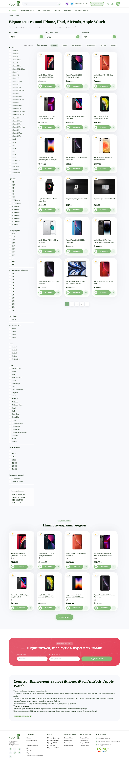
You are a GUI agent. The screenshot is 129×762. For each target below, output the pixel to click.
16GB (12, 454)
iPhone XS (14, 78)
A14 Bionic (14, 216)
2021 (12, 304)
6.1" (12, 246)
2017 (12, 292)
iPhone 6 (13, 51)
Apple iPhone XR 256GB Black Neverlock (48, 282)
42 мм (12, 335)
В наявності (14, 478)
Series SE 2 (14, 359)
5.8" (12, 243)
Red (12, 411)
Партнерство (30, 753)
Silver (12, 420)
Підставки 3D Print (53, 748)
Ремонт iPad (68, 740)
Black (12, 371)
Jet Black (13, 399)
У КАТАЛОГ (64, 617)
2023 (12, 310)
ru (108, 4)
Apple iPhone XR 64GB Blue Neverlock (75, 241)
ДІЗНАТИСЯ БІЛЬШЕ (22, 716)
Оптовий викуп (84, 745)
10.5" (12, 264)
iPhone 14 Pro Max (17, 127)
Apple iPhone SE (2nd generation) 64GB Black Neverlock (102, 117)
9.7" (12, 258)
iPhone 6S (14, 54)
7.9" (12, 255)
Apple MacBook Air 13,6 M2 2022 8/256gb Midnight (75, 282)
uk (112, 4)
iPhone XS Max (15, 81)
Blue (12, 375)
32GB (12, 457)
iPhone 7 (13, 57)
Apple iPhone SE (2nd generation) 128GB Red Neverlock (46, 76)
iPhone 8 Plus (15, 66)
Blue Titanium (15, 378)
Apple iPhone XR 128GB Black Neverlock (76, 158)
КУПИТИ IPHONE (18, 494)
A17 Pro (13, 225)
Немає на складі (16, 481)
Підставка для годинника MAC (76, 199)
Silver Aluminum (16, 423)
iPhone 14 (13, 118)
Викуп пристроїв (44, 10)
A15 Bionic (14, 219)
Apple (12, 319)
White (12, 438)
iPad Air (13, 164)
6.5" (12, 249)
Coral (12, 381)
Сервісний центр (27, 10)
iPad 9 (12, 157)
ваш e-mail (54, 655)
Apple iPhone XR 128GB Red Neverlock (103, 282)
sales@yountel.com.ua (103, 745)
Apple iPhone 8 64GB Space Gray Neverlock (75, 117)
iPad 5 (12, 145)
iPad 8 (12, 154)
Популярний (54, 45)
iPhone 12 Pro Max (17, 100)
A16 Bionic (14, 222)
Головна (11, 15)
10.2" (12, 261)
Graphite (13, 393)
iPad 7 (12, 151)
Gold (12, 387)
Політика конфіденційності (35, 755)
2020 (12, 301)
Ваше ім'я (21, 655)
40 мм (12, 332)
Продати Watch (84, 743)
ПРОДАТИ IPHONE (19, 497)
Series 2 (13, 350)
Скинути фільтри (29, 45)
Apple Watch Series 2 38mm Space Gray (47, 200)
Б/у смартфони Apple (53, 738)
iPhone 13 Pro (15, 109)
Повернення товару (32, 745)
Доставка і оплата (81, 10)
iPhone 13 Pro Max (17, 112)
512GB (13, 469)
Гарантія (29, 743)
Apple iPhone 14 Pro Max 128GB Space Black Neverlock (104, 241)
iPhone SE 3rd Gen (16, 115)
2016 (12, 289)
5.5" (12, 240)
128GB (13, 463)
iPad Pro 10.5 (15, 173)
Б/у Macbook (51, 745)
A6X (12, 185)
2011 (12, 274)
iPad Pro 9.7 (14, 170)
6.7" (12, 252)
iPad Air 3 (14, 167)
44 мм (12, 338)
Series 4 (13, 356)
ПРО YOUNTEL (17, 500)
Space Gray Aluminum (18, 432)
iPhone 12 (13, 94)
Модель (85, 32)
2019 (12, 298)
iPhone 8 (13, 63)
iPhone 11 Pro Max (17, 90)
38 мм (12, 329)
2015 (12, 286)
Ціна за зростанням (76, 45)
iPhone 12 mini (15, 97)
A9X (12, 197)
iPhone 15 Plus (15, 133)
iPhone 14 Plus (15, 121)
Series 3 (13, 353)
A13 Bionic (14, 212)
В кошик (45, 86)
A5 (11, 182)
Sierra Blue (14, 417)
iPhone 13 (13, 103)
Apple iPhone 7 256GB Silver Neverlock (48, 241)
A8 (11, 191)
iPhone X (13, 72)
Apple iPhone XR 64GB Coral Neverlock (103, 76)
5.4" (12, 237)
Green (12, 396)
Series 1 (13, 347)
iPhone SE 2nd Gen (17, 69)
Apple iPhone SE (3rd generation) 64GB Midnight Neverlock (47, 158)
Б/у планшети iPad (52, 740)
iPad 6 (12, 148)
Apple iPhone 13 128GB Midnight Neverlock (74, 76)
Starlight (13, 435)
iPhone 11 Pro (15, 87)
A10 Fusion (14, 200)
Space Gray (14, 429)
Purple (12, 408)
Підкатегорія (51, 32)
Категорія (13, 32)
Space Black (14, 426)
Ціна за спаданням (91, 45)
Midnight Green (15, 405)
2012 (12, 277)
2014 (12, 283)
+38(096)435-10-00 (82, 4)
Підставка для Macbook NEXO (104, 199)
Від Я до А (113, 45)
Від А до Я (103, 45)
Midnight (13, 402)
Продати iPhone (84, 738)
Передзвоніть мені (97, 4)
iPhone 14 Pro (15, 124)
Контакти (67, 10)
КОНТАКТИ (16, 503)
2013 (12, 280)
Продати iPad (84, 740)
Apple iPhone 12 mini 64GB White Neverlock (103, 158)
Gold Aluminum (16, 390)
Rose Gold (14, 414)
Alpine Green (15, 368)
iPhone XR (14, 75)
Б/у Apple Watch (52, 743)
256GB (13, 466)
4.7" (12, 234)
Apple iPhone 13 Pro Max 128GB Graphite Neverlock (47, 117)
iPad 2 (12, 139)
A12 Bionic (14, 209)
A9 (11, 194)
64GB (12, 460)
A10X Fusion (15, 203)
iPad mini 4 (14, 161)
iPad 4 (12, 142)
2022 (12, 307)
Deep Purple (14, 384)
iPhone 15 (13, 130)
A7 (11, 188)
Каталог (13, 10)
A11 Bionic (14, 206)
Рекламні (65, 45)
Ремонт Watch (68, 745)
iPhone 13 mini (15, 106)
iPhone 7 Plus (15, 60)
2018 (12, 295)
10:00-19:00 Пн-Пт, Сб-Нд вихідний (108, 741)
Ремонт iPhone (68, 738)
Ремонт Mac (68, 743)
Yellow (13, 442)
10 (82, 304)
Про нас (57, 10)
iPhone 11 (13, 84)
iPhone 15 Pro (15, 136)
